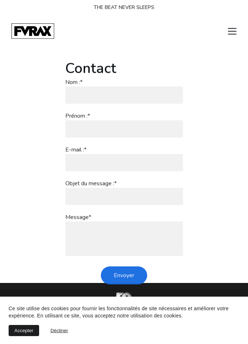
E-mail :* (75, 157)
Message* (78, 224)
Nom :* (74, 89)
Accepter (23, 330)
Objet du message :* (91, 191)
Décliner (59, 330)
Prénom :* (77, 123)
